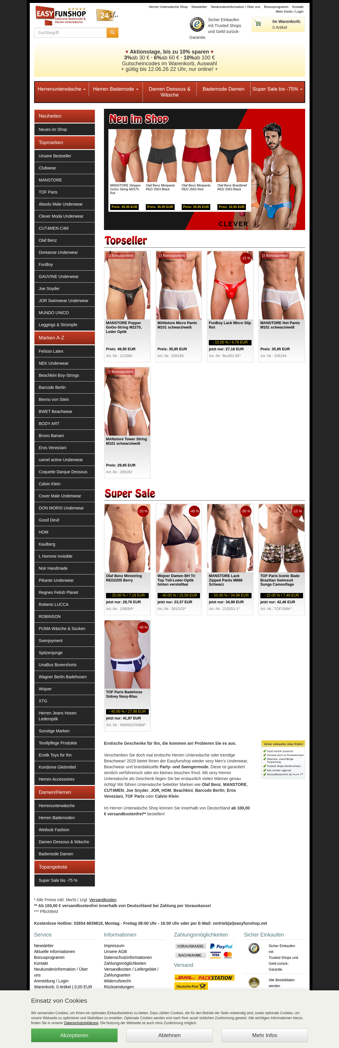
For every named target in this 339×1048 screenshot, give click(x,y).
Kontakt (298, 7)
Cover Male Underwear (60, 496)
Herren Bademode (115, 89)
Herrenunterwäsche (62, 89)
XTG (43, 701)
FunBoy (46, 264)
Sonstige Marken (54, 731)
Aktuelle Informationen (54, 951)
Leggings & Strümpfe (58, 324)
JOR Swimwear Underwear (64, 300)
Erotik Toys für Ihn (55, 755)
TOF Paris (48, 192)
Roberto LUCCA (54, 604)
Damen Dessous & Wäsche (170, 92)
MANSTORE (50, 180)
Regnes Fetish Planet (58, 592)
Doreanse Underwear (58, 252)
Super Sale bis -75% (277, 89)
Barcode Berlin (52, 387)
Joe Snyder (49, 288)
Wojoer (45, 689)
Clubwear (47, 168)
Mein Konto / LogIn (290, 11)
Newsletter (199, 7)
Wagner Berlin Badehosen (63, 676)
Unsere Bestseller (55, 156)
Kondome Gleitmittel (57, 767)
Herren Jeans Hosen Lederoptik (58, 716)
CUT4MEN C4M (54, 228)
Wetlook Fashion (54, 829)
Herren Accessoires (57, 779)
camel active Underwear (61, 459)
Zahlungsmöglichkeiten (125, 963)
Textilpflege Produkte (58, 743)
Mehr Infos (264, 1035)
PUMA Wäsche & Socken (62, 628)
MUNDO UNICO (54, 312)
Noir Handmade (53, 568)
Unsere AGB (115, 951)
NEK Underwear (54, 363)
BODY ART (49, 423)
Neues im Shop (53, 129)
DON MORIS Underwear (61, 508)
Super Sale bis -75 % (58, 880)
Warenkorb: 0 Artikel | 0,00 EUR (63, 986)
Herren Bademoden (57, 817)
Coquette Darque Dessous (63, 471)
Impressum (114, 945)
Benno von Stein (54, 399)
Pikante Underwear (56, 580)
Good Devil (49, 520)
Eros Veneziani (52, 447)
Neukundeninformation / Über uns (235, 7)
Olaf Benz (48, 240)
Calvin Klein (50, 483)
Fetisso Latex (51, 351)
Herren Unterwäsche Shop (168, 7)
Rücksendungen (119, 986)
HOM (44, 532)
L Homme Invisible (56, 556)
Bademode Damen (223, 89)
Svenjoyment (51, 640)
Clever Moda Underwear (61, 216)
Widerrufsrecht (117, 981)
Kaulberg (47, 544)
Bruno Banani (51, 435)
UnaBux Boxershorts (58, 664)
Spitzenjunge (51, 652)
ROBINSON (50, 616)
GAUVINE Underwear (59, 276)
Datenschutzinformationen (128, 957)
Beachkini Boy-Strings (59, 375)
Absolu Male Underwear (61, 204)
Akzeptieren (74, 1035)
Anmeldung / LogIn (51, 981)
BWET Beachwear (55, 411)
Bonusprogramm (276, 7)
